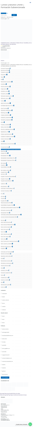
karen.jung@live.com (6, 348)
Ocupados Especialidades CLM (7, 180)
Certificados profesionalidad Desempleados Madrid (11, 214)
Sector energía (4, 239)
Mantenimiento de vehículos (6, 81)
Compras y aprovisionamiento (7, 134)
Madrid (3, 296)
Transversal (3, 198)
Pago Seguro (10, 394)
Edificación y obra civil (5, 98)
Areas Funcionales (4, 108)
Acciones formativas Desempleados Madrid (9, 217)
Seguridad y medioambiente (6, 110)
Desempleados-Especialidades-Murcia (8, 158)
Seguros (3, 77)
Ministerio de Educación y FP (7, 246)
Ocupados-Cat (4, 165)
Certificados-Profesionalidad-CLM (7, 188)
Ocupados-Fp (4, 248)
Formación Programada (5, 68)
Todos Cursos (4, 13)
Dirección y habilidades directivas (8, 129)
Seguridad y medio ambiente (6, 256)
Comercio (3, 100)
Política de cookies (16, 393)
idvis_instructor (5, 374)
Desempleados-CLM (5, 186)
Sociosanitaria (4, 74)
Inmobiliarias (4, 84)
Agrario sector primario (6, 103)
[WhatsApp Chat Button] (30, 424)
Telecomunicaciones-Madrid (6, 202)
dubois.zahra (4, 338)
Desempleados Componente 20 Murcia (8, 160)
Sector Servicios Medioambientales (8, 224)
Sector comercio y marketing (7, 243)
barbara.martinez (5, 329)
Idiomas (3, 122)
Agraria (2, 282)
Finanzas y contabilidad (6, 124)
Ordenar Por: (3, 17)
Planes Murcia (4, 151)
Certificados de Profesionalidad (7, 251)
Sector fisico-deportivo (5, 236)
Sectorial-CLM (4, 174)
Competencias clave (5, 277)
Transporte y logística (5, 72)
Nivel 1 (3, 319)
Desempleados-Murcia (5, 155)
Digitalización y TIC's (5, 131)
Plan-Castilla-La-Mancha (6, 170)
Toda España (4, 293)
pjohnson (4, 371)
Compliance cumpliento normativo (8, 136)
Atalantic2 (4, 367)
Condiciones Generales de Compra (20, 394)
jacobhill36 (4, 345)
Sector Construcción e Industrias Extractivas (10, 241)
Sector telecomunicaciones (6, 222)
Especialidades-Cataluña (6, 167)
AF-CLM (2, 193)
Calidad (2, 141)
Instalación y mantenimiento (7, 117)
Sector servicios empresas (6, 227)
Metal (2, 79)
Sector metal (4, 231)
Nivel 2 (3, 322)
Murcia (3, 303)
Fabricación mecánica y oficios (7, 96)
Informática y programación (6, 119)
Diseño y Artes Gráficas (6, 127)
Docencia (3, 275)
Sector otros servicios (5, 229)
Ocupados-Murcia (4, 153)
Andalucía (4, 309)
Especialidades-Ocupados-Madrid (8, 205)
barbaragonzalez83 (5, 332)
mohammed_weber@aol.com (7, 361)
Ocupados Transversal (5, 178)
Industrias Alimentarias (5, 265)
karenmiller (4, 351)
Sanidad (2, 258)
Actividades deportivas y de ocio (7, 105)
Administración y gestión (6, 284)
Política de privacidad (8, 393)
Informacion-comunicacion (6, 210)
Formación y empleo (5, 93)
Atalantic (2, 60)
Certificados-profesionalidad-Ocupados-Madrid (10, 207)
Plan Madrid (3, 196)
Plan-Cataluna (4, 163)
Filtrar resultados (5, 377)
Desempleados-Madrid (5, 212)
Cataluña (3, 306)
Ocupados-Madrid (4, 200)
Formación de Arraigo (5, 147)
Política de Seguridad (4, 394)
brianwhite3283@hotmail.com (7, 335)
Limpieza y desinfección (6, 115)
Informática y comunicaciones (7, 263)
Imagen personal (4, 88)
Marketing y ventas (5, 112)
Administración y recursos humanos (8, 143)
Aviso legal (2, 393)
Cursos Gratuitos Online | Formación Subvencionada (11, 149)
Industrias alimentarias (5, 86)
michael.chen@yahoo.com (7, 358)
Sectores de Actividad (5, 70)
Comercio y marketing (5, 280)
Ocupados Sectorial (5, 172)
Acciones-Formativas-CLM (6, 190)
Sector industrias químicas (6, 234)
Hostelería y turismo (5, 91)
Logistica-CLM (4, 183)
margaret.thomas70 (5, 354)
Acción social (3, 287)
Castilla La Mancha (5, 300)
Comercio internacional (5, 138)
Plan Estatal (3, 220)
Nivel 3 (3, 316)
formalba (3, 342)
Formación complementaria (6, 272)
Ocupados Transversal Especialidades (8, 176)
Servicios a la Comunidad (6, 253)
